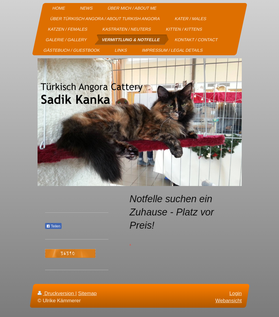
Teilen (53, 226)
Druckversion (56, 293)
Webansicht (228, 300)
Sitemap (87, 293)
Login (235, 293)
